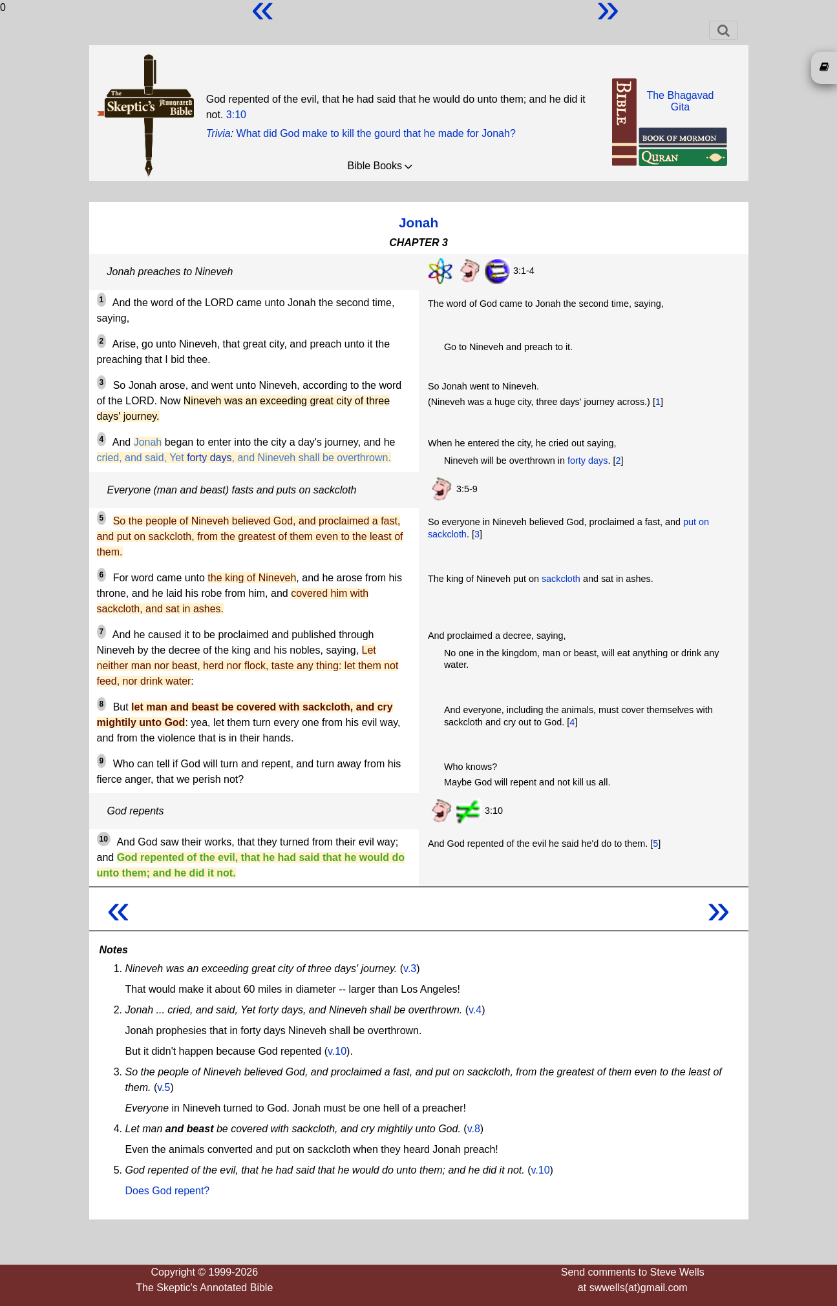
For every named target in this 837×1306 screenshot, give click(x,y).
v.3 (409, 968)
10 (104, 839)
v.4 (475, 1009)
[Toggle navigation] (723, 30)
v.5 (163, 1087)
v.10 (337, 1051)
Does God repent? (167, 1190)
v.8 (473, 1128)
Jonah (418, 222)
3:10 (236, 114)
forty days (209, 457)
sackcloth (561, 579)
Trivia (218, 133)
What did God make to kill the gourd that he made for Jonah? (376, 133)
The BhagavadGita (680, 101)
